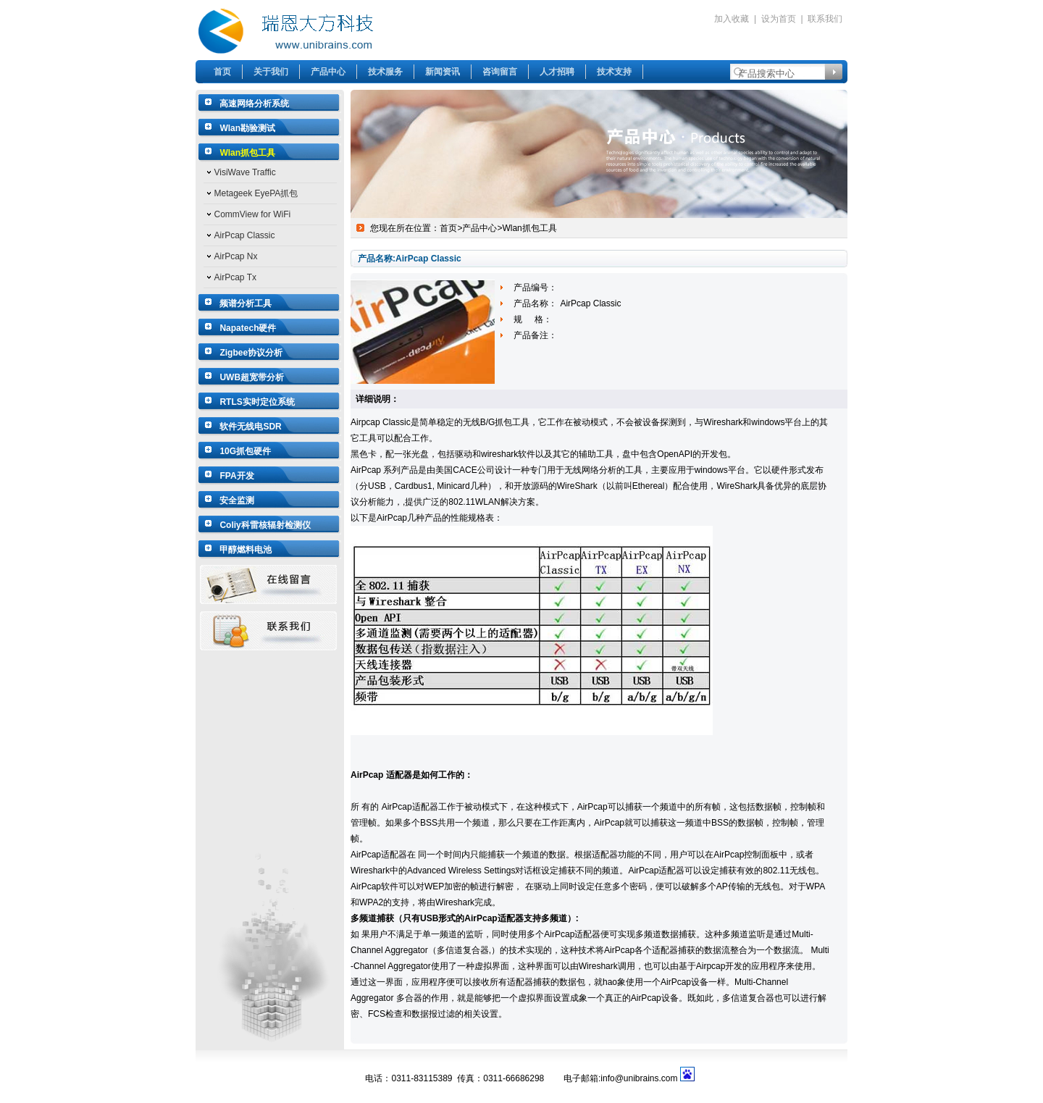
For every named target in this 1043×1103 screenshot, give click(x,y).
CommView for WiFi (252, 214)
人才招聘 (557, 72)
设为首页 (778, 19)
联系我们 (825, 19)
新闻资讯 (442, 72)
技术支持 (614, 72)
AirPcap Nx (236, 256)
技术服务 (385, 72)
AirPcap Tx (235, 277)
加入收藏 (731, 19)
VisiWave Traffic (245, 172)
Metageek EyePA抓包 (256, 193)
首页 (222, 72)
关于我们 (271, 72)
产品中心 (328, 72)
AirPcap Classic (244, 235)
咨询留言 (499, 72)
